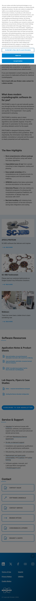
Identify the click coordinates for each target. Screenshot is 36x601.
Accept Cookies (18, 61)
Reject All (18, 55)
